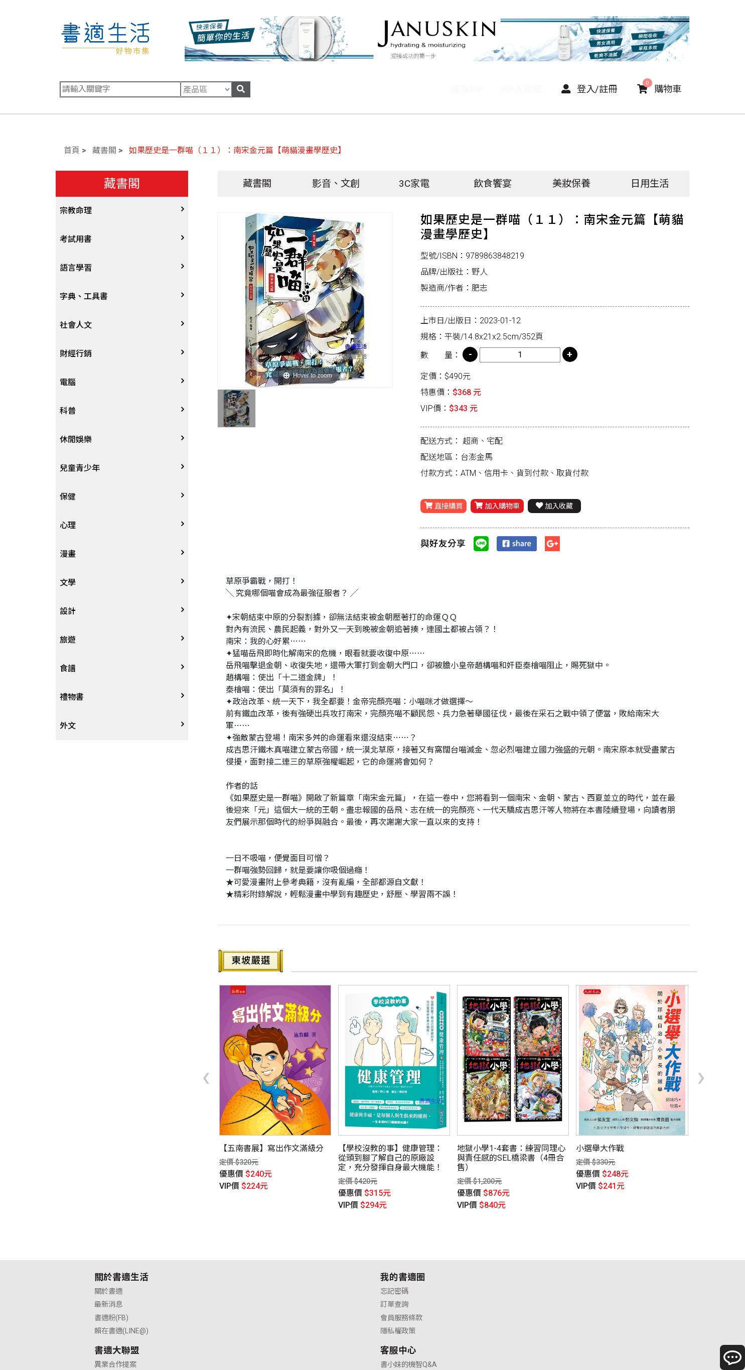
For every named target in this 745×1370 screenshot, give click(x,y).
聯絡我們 (537, 1275)
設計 (68, 611)
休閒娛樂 (76, 439)
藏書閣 (104, 150)
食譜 (68, 668)
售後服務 (537, 1262)
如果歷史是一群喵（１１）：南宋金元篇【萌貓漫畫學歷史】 (237, 150)
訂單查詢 (251, 1248)
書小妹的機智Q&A (551, 1235)
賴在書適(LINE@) (121, 1275)
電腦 (68, 382)
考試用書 (76, 239)
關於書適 (108, 1235)
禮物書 (72, 697)
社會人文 (76, 325)
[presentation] (206, 1060)
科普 (68, 411)
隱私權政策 (254, 1275)
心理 (68, 525)
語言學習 (76, 268)
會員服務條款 (258, 1262)
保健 (68, 497)
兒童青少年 (80, 468)
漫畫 (68, 554)
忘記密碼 (251, 1235)
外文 (68, 725)
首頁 (72, 150)
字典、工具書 (84, 296)
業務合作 (394, 1262)
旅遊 (68, 640)
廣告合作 (394, 1275)
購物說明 (537, 1248)
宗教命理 (76, 210)
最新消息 (108, 1248)
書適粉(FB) (111, 1262)
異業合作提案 (401, 1235)
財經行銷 (76, 353)
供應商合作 (397, 1248)
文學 (68, 582)
